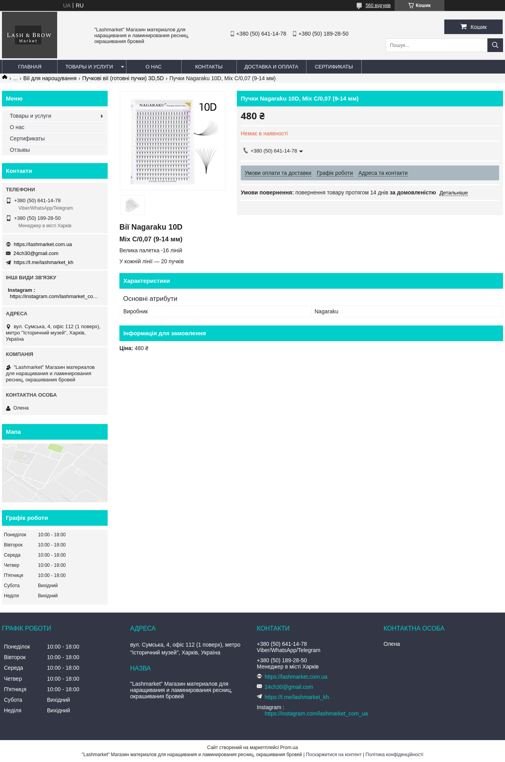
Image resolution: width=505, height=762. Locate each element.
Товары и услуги (89, 67)
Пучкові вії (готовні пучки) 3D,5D (123, 78)
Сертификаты (334, 67)
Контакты (208, 67)
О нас (154, 67)
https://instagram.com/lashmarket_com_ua (56, 296)
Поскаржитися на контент (333, 754)
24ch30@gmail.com (35, 253)
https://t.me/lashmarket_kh (43, 262)
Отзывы (20, 150)
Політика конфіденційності (395, 754)
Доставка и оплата (271, 67)
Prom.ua (289, 747)
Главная (29, 67)
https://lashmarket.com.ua (43, 244)
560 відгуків (378, 5)
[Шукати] (495, 45)
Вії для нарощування (50, 78)
